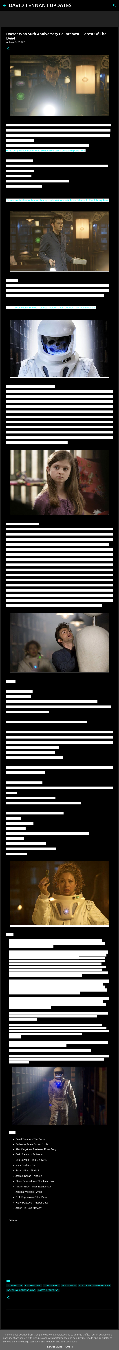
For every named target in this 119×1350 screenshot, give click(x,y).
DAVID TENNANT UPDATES (40, 5)
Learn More (54, 1346)
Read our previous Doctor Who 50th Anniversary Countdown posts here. (46, 150)
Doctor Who (69, 1286)
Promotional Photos (26, 307)
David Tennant (51, 1286)
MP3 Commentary (86, 307)
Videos (43, 307)
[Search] (76, 5)
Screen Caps (56, 307)
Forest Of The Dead (48, 1290)
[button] (8, 48)
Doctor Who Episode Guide (21, 1290)
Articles (69, 307)
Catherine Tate (32, 1286)
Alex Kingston (14, 1286)
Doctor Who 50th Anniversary (94, 1286)
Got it (69, 1346)
